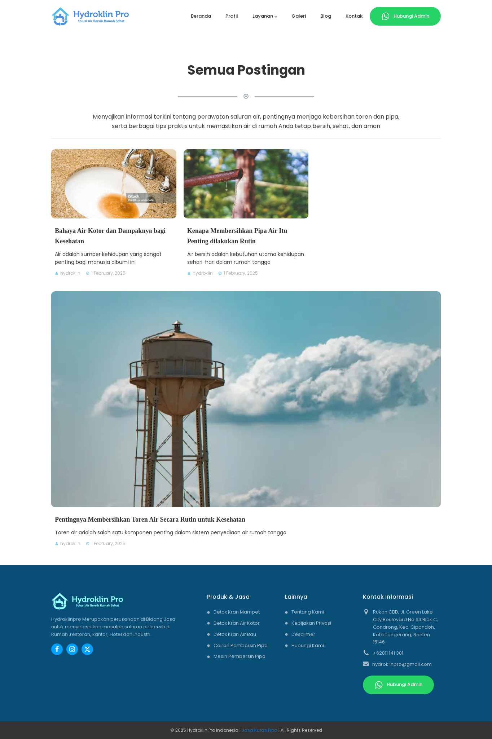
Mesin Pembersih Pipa (239, 656)
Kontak (354, 16)
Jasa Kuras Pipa (260, 730)
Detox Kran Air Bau (235, 634)
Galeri (298, 16)
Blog (325, 16)
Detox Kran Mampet (237, 612)
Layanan (262, 16)
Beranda (201, 16)
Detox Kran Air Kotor (237, 623)
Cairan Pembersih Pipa (241, 645)
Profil (231, 16)
